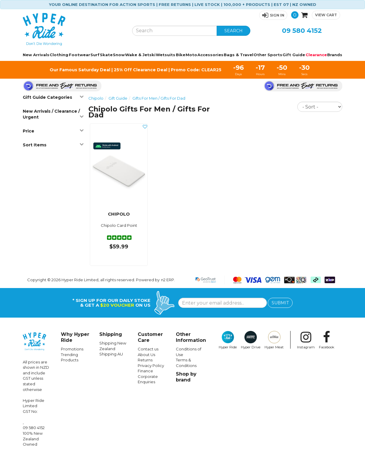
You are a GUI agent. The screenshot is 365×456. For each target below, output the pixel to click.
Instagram (306, 340)
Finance (145, 370)
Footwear (79, 54)
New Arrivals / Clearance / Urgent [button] (53, 114)
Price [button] (53, 131)
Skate (106, 54)
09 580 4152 (302, 31)
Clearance (316, 54)
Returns (145, 360)
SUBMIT (280, 302)
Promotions (72, 349)
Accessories (210, 54)
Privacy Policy (151, 365)
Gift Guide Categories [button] (53, 97)
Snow (119, 54)
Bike (180, 54)
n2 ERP (167, 279)
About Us (146, 354)
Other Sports (268, 54)
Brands (334, 54)
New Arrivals (36, 54)
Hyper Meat (274, 340)
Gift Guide (294, 54)
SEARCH (233, 30)
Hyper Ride (228, 340)
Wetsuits (165, 54)
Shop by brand (186, 377)
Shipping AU (111, 354)
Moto (191, 54)
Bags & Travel (238, 54)
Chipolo (95, 98)
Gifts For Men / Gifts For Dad (158, 98)
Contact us (148, 349)
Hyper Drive (250, 340)
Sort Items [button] (53, 145)
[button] (273, 15)
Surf (95, 54)
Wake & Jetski (140, 54)
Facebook (326, 340)
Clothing (59, 54)
